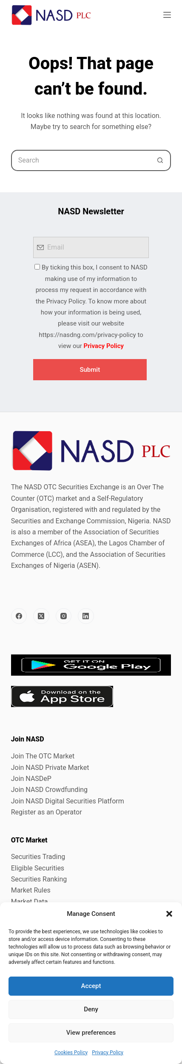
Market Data (29, 902)
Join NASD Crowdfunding (49, 790)
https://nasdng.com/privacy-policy (87, 335)
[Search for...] (80, 160)
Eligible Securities (37, 868)
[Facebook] (19, 616)
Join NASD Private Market (50, 768)
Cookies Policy (71, 1053)
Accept (91, 986)
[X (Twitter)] (41, 616)
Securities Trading (38, 857)
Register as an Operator (46, 812)
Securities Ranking (39, 879)
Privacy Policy (107, 1053)
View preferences (91, 1032)
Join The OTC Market (42, 756)
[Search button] (160, 160)
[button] (169, 914)
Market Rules (31, 890)
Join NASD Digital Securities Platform (67, 801)
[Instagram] (64, 616)
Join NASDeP (31, 779)
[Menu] (167, 15)
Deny (91, 1009)
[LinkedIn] (86, 616)
